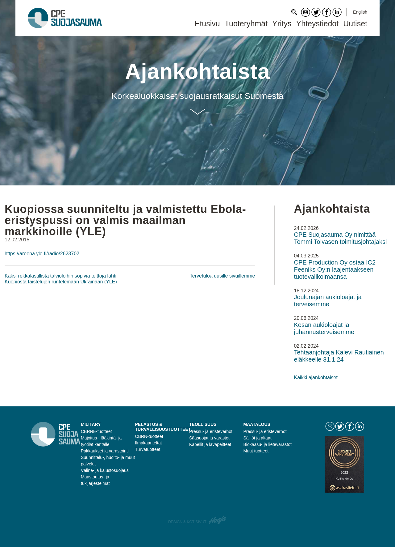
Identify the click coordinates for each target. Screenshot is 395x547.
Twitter (316, 12)
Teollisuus (203, 424)
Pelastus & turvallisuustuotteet (163, 427)
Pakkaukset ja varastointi (105, 450)
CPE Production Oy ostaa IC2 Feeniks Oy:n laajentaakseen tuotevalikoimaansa (335, 269)
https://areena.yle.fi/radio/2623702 (42, 253)
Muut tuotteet (256, 450)
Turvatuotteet (147, 449)
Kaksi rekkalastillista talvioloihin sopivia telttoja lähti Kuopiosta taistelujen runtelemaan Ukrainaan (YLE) (61, 278)
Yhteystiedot (317, 23)
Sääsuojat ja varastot (209, 437)
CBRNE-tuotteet (96, 431)
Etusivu (207, 23)
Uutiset (355, 23)
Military (91, 424)
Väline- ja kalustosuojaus (105, 470)
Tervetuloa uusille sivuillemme (222, 275)
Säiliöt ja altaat (257, 437)
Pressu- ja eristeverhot (210, 431)
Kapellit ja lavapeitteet (210, 444)
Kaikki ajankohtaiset (316, 377)
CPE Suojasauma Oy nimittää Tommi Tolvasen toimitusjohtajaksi (340, 238)
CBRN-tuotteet (149, 436)
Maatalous (256, 424)
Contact (305, 12)
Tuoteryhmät (246, 23)
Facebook (326, 12)
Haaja (218, 519)
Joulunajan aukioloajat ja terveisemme (328, 300)
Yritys (282, 23)
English (360, 12)
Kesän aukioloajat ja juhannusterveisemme (324, 328)
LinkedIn (337, 12)
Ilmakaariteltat (148, 442)
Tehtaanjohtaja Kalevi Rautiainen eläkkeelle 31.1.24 (339, 356)
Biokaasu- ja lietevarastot (267, 444)
